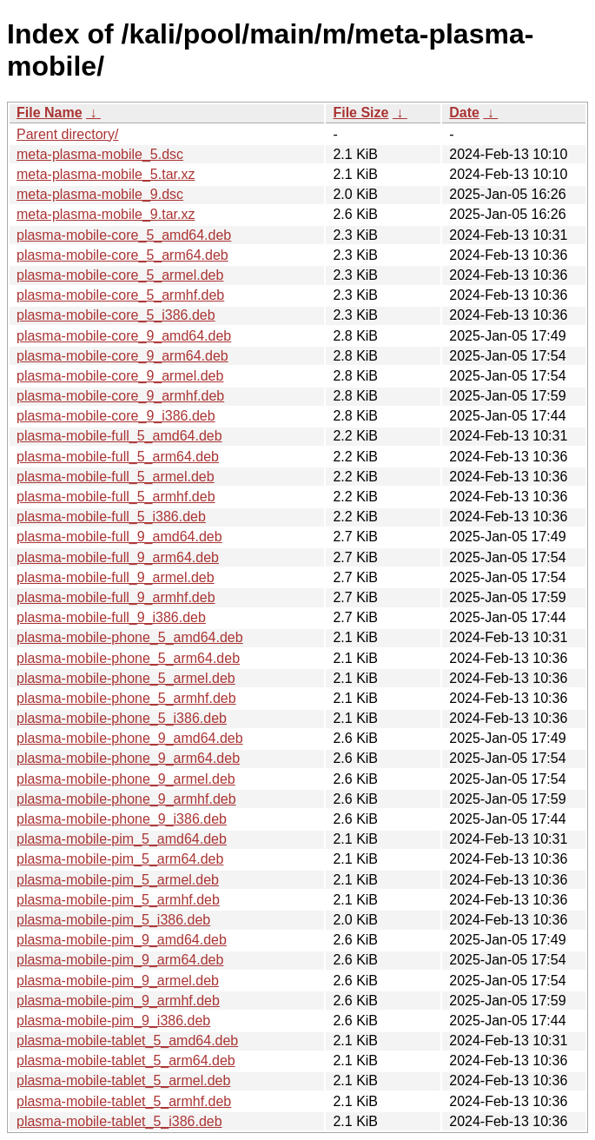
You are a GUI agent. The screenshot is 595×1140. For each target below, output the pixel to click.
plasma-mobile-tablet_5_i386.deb (119, 1121)
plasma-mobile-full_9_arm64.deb (118, 557)
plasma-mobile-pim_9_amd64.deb (122, 939)
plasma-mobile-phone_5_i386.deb (122, 718)
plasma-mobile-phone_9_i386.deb (122, 819)
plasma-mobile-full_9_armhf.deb (116, 597)
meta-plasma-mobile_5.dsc (100, 154)
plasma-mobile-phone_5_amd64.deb (130, 637)
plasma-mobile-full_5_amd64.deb (119, 435)
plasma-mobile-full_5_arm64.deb (118, 456)
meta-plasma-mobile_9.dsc (100, 194)
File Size (360, 112)
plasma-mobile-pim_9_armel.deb (118, 980)
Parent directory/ (67, 134)
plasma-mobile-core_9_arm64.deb (122, 355)
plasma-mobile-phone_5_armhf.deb (126, 698)
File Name (50, 112)
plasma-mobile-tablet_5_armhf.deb (124, 1101)
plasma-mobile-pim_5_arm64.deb (120, 859)
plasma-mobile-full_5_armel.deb (116, 476)
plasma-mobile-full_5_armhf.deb (116, 496)
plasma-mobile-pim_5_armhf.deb (118, 899)
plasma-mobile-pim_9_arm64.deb (120, 959)
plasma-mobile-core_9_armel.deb (120, 375)
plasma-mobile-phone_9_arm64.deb (128, 758)
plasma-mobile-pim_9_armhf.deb (118, 1000)
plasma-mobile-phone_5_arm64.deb (128, 658)
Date (464, 112)
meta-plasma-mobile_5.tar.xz (106, 174)
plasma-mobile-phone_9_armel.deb (126, 779)
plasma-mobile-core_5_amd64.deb (124, 235)
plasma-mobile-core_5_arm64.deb (122, 255)
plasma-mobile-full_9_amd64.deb (119, 536)
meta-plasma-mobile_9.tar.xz (106, 214)
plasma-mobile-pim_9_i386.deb (113, 1020)
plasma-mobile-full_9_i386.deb (111, 617)
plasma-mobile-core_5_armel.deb (120, 275)
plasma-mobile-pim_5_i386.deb (113, 919)
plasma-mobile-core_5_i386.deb (116, 315)
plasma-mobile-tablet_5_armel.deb (123, 1080)
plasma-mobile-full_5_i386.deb (111, 516)
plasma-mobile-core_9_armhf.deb (120, 395)
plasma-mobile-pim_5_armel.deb (118, 879)
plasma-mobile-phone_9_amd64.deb (130, 738)
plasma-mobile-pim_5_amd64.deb (122, 839)
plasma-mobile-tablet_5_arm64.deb (126, 1060)
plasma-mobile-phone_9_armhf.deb (126, 799)
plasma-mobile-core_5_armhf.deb (120, 295)
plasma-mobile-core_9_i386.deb (116, 415)
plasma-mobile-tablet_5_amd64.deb (127, 1040)
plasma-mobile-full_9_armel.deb (116, 577)
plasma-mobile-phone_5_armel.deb (126, 678)
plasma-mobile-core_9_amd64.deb (124, 335)
